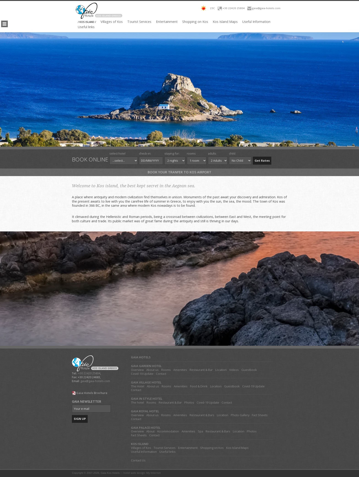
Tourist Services (139, 22)
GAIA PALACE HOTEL (145, 428)
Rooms (166, 370)
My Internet (153, 472)
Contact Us (138, 460)
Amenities (180, 370)
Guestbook (249, 370)
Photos (189, 403)
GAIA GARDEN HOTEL (146, 366)
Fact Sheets (260, 415)
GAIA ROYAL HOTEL (145, 411)
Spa (200, 431)
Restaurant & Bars (202, 415)
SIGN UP (80, 419)
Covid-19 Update (142, 374)
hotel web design (134, 472)
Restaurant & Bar (201, 370)
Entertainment (167, 22)
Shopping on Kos (195, 22)
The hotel (137, 403)
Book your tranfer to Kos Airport (179, 172)
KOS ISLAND (139, 444)
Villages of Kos (112, 22)
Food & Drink (199, 386)
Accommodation (168, 431)
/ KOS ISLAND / (87, 22)
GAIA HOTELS (141, 357)
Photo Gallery (240, 415)
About (150, 431)
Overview (137, 370)
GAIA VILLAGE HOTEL (146, 382)
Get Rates (262, 160)
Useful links (86, 27)
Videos (234, 370)
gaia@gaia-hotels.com (266, 8)
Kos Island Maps (225, 22)
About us (152, 370)
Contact (161, 374)
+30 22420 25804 (234, 8)
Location (221, 370)
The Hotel (137, 386)
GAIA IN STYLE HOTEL (146, 399)
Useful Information (256, 22)
